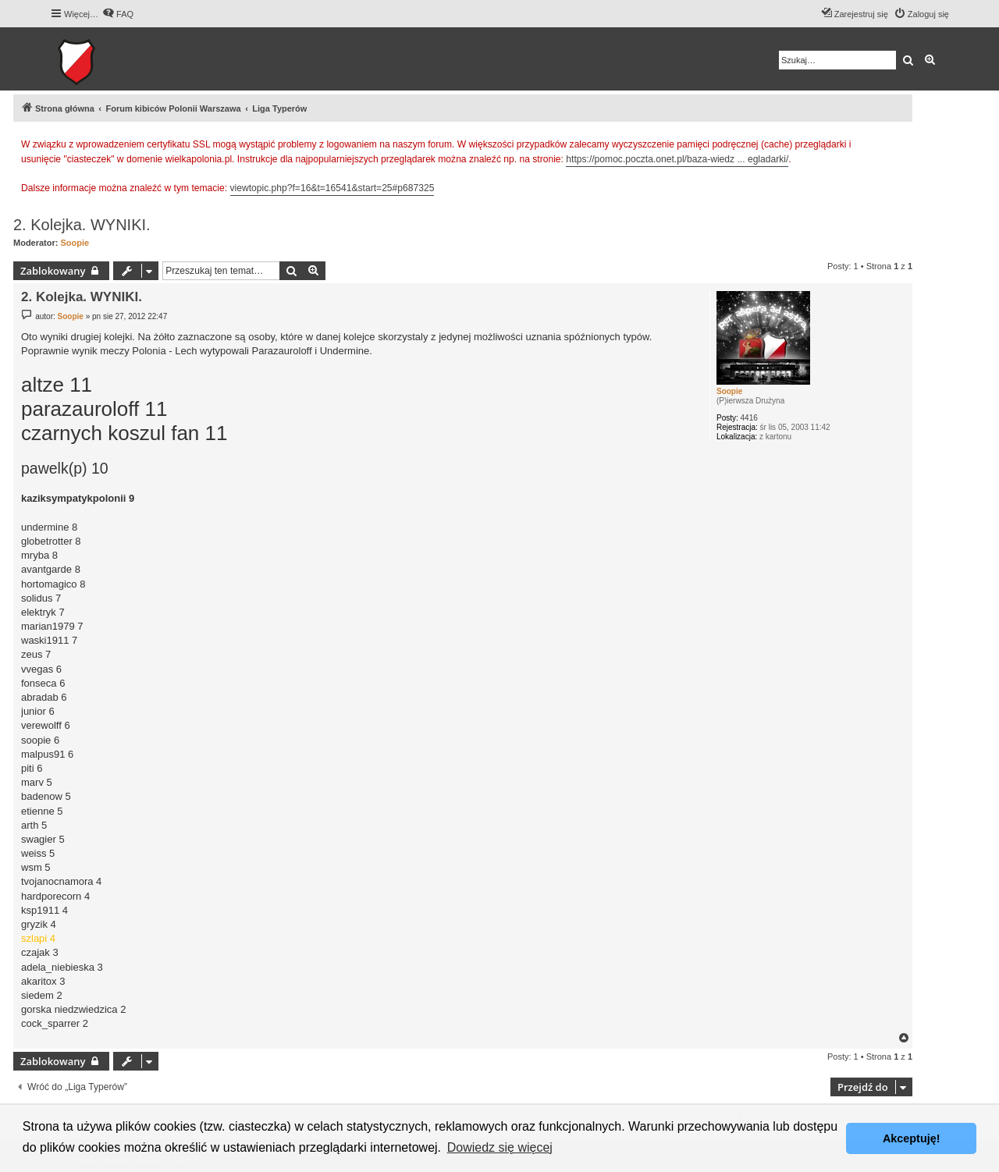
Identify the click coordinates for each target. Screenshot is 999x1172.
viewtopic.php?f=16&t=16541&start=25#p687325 (332, 188)
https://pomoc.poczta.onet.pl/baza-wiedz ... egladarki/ (677, 159)
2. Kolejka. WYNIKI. (82, 224)
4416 (749, 418)
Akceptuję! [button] (911, 1138)
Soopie (75, 242)
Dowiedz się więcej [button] (500, 1147)
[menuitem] (117, 14)
